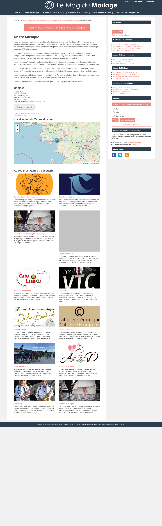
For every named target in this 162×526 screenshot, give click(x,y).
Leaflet (85, 163)
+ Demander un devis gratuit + (126, 13)
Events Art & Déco (66, 367)
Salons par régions (120, 78)
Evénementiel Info (135, 142)
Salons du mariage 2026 (78, 13)
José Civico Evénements (69, 197)
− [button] (17, 130)
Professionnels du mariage (54, 13)
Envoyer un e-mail (24, 107)
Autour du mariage (120, 93)
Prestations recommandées (123, 50)
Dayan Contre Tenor (67, 254)
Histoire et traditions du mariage (125, 89)
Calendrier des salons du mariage (126, 76)
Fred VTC (63, 291)
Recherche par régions (121, 35)
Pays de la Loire (33, 113)
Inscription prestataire (134, 1)
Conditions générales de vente (104, 424)
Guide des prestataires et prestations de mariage (39, 20)
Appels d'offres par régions (123, 63)
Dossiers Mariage (32, 13)
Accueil (18, 13)
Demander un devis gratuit (123, 59)
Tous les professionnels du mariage (126, 48)
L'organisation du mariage (123, 87)
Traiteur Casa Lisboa (22, 291)
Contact (122, 424)
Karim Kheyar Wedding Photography (29, 234)
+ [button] (17, 126)
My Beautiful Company (73, 424)
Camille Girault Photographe (25, 197)
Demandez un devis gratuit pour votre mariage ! (57, 27)
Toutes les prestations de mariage (126, 44)
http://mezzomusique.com (35, 102)
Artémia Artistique (66, 404)
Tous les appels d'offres (122, 61)
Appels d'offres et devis (101, 13)
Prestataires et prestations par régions (127, 46)
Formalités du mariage (121, 91)
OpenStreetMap (94, 163)
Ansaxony (18, 404)
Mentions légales (87, 424)
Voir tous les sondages (131, 124)
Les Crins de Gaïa (21, 367)
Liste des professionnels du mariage (68, 20)
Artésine (136, 144)
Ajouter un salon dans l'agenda (125, 72)
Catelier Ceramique (67, 330)
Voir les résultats (127, 120)
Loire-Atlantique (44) (20, 113)
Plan (116, 424)
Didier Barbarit (20, 330)
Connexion (149, 1)
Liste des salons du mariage (124, 74)
